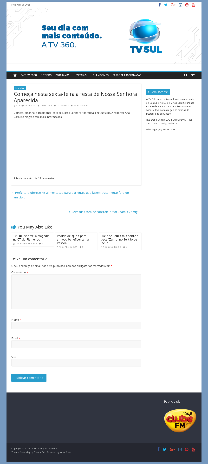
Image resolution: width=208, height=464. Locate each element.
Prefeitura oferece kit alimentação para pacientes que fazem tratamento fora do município (70, 195)
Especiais (81, 75)
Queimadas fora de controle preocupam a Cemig (105, 212)
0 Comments (61, 105)
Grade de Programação (127, 75)
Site (13, 357)
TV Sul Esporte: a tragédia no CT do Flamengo (31, 237)
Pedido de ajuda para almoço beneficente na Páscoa (73, 239)
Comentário (19, 272)
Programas (62, 75)
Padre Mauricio (81, 105)
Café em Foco (29, 75)
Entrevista (19, 88)
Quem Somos (101, 75)
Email (15, 338)
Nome (16, 319)
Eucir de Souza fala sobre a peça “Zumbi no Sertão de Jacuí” (119, 239)
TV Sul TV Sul (46, 105)
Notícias (46, 75)
